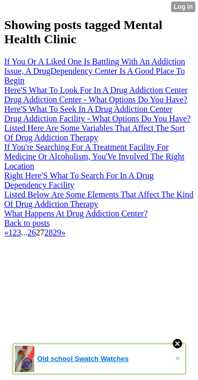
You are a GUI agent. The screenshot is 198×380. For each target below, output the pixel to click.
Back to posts (27, 222)
